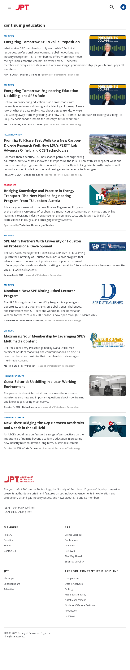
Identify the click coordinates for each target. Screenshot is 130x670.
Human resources (14, 376)
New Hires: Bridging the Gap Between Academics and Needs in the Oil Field (44, 425)
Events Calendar (73, 534)
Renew (7, 545)
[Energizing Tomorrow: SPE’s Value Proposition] (107, 45)
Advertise (9, 589)
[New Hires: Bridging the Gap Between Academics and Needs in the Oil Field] (107, 426)
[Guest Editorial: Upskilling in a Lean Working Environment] (107, 385)
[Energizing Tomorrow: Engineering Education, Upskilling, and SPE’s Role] (107, 94)
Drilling (69, 589)
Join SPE (8, 534)
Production (71, 610)
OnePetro (70, 545)
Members (11, 527)
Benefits (8, 540)
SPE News (9, 36)
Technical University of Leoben (36, 225)
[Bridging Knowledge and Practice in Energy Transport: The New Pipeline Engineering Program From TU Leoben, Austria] (107, 194)
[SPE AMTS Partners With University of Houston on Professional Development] (107, 245)
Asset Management (75, 600)
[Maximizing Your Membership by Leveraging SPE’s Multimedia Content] (107, 340)
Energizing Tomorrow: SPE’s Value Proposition (42, 41)
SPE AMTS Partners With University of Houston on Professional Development (42, 243)
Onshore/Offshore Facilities (80, 605)
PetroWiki (70, 551)
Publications (71, 540)
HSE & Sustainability (75, 594)
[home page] (23, 7)
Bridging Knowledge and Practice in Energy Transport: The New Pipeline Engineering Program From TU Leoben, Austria (39, 195)
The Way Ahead (73, 556)
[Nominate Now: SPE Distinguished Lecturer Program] (107, 294)
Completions (72, 578)
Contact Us (10, 551)
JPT (6, 571)
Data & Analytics (74, 583)
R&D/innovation (13, 134)
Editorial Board (12, 583)
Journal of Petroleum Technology (60, 74)
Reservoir (70, 616)
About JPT (9, 578)
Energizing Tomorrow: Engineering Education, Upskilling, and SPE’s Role (41, 93)
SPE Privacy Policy (74, 561)
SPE (68, 527)
